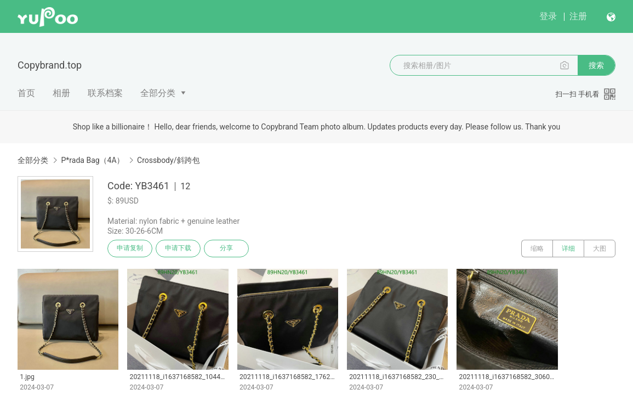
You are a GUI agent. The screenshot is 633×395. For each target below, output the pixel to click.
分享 (229, 248)
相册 (61, 93)
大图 (599, 248)
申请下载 (180, 248)
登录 (548, 16)
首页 (26, 93)
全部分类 (157, 93)
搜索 (596, 65)
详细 (568, 248)
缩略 (537, 248)
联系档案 (105, 93)
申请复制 (130, 248)
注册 (578, 16)
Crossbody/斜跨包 (168, 160)
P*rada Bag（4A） (92, 160)
